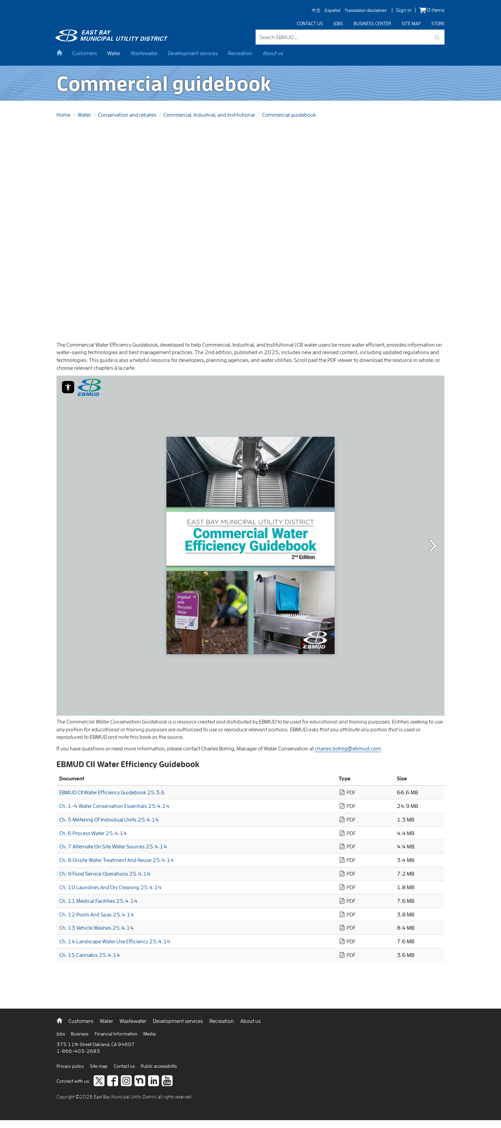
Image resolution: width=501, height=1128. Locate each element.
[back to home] (112, 39)
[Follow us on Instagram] (126, 1081)
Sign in (404, 10)
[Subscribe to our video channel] (167, 1081)
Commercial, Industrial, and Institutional (209, 115)
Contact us (310, 23)
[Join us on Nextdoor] (139, 1081)
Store (438, 23)
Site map (411, 23)
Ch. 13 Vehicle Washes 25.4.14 (96, 928)
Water (113, 53)
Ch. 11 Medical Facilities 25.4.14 (98, 901)
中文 (316, 11)
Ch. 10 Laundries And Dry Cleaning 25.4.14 (110, 887)
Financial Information (117, 1033)
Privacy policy (70, 1066)
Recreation (240, 53)
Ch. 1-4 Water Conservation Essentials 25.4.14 (114, 806)
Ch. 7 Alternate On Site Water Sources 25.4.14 (113, 846)
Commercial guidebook (289, 115)
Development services (193, 53)
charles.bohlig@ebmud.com (348, 748)
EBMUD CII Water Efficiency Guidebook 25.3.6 (112, 792)
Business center (372, 23)
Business (80, 1033)
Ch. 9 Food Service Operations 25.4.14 (104, 873)
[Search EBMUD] (350, 37)
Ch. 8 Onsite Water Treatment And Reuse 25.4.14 (116, 860)
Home (63, 115)
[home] (61, 53)
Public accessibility (159, 1066)
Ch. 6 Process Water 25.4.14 (93, 833)
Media (149, 1033)
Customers (84, 53)
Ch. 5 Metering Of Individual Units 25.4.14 (109, 819)
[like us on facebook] (112, 1081)
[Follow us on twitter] (99, 1081)
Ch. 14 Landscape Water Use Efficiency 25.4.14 (115, 941)
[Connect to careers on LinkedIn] (153, 1081)
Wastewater (144, 53)
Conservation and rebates (127, 115)
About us (273, 53)
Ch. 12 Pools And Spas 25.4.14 (96, 914)
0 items (432, 10)
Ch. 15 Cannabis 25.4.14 (89, 955)
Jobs (338, 23)
